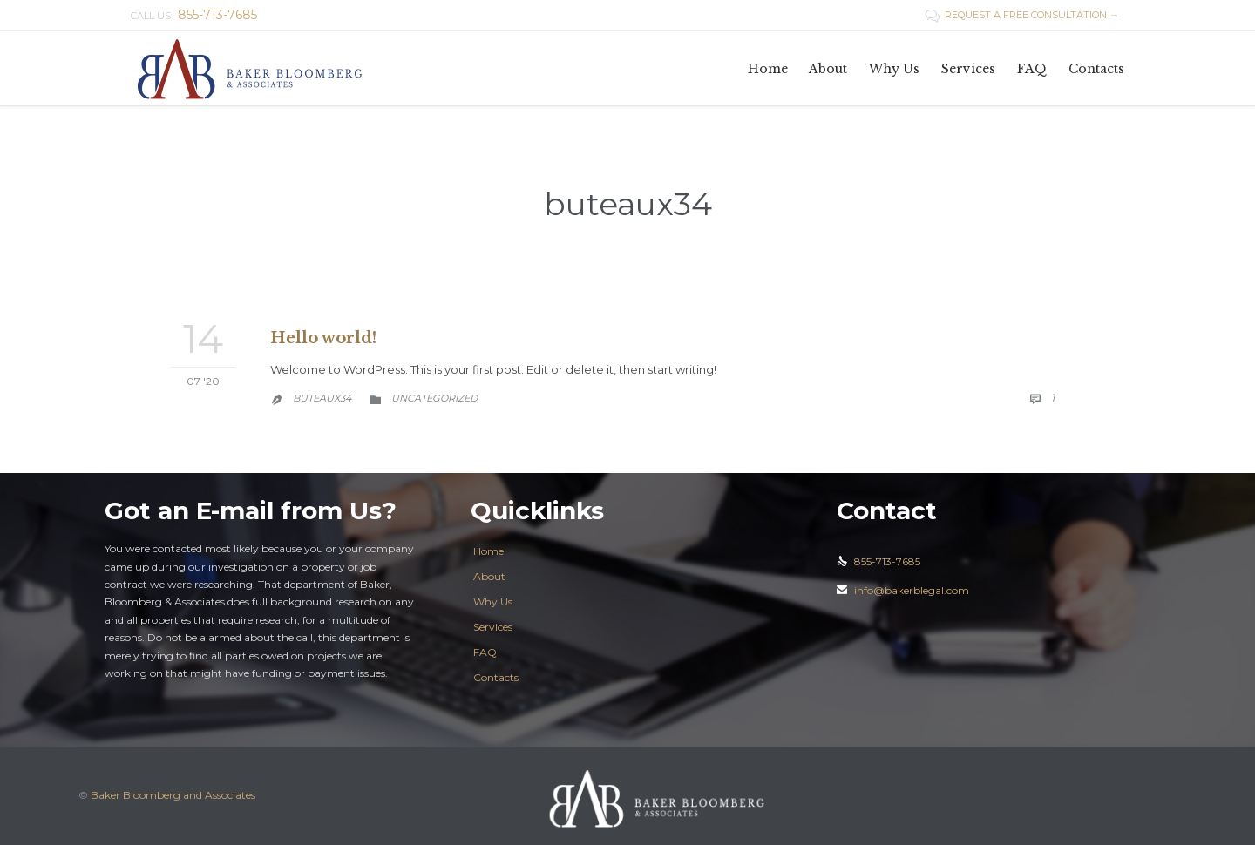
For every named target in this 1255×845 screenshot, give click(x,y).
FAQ (485, 652)
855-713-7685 (878, 561)
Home (488, 551)
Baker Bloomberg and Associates (173, 794)
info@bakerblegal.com (903, 590)
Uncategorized (434, 398)
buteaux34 (628, 204)
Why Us (492, 601)
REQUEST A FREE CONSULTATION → (1022, 15)
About (489, 576)
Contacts (496, 677)
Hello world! (323, 338)
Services (492, 626)
